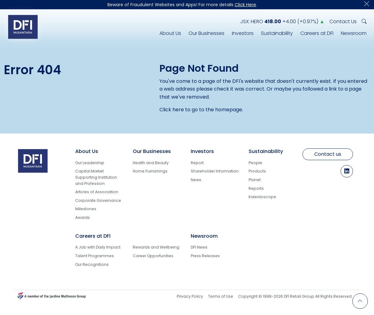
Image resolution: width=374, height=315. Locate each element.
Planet (255, 179)
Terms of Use (220, 296)
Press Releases (205, 255)
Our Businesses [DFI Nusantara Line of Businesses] (206, 33)
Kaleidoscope (262, 196)
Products (257, 171)
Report (197, 162)
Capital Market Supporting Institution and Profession (96, 177)
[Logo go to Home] (22, 26)
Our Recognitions (92, 264)
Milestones (85, 208)
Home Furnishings (150, 171)
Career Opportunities (153, 255)
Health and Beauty (151, 162)
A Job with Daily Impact (97, 247)
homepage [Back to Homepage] (228, 109)
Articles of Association (96, 191)
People (255, 162)
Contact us (327, 154)
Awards (82, 217)
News (196, 179)
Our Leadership (89, 162)
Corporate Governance (98, 200)
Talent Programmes (94, 255)
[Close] (366, 3)
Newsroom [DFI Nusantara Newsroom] (354, 33)
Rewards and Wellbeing (156, 247)
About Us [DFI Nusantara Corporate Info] (170, 33)
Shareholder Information (215, 171)
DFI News (199, 247)
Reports (256, 188)
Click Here (245, 5)
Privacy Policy (190, 296)
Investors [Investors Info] (243, 33)
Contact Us (343, 21)
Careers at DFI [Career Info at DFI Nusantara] (316, 33)
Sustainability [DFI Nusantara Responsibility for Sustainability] (277, 33)
